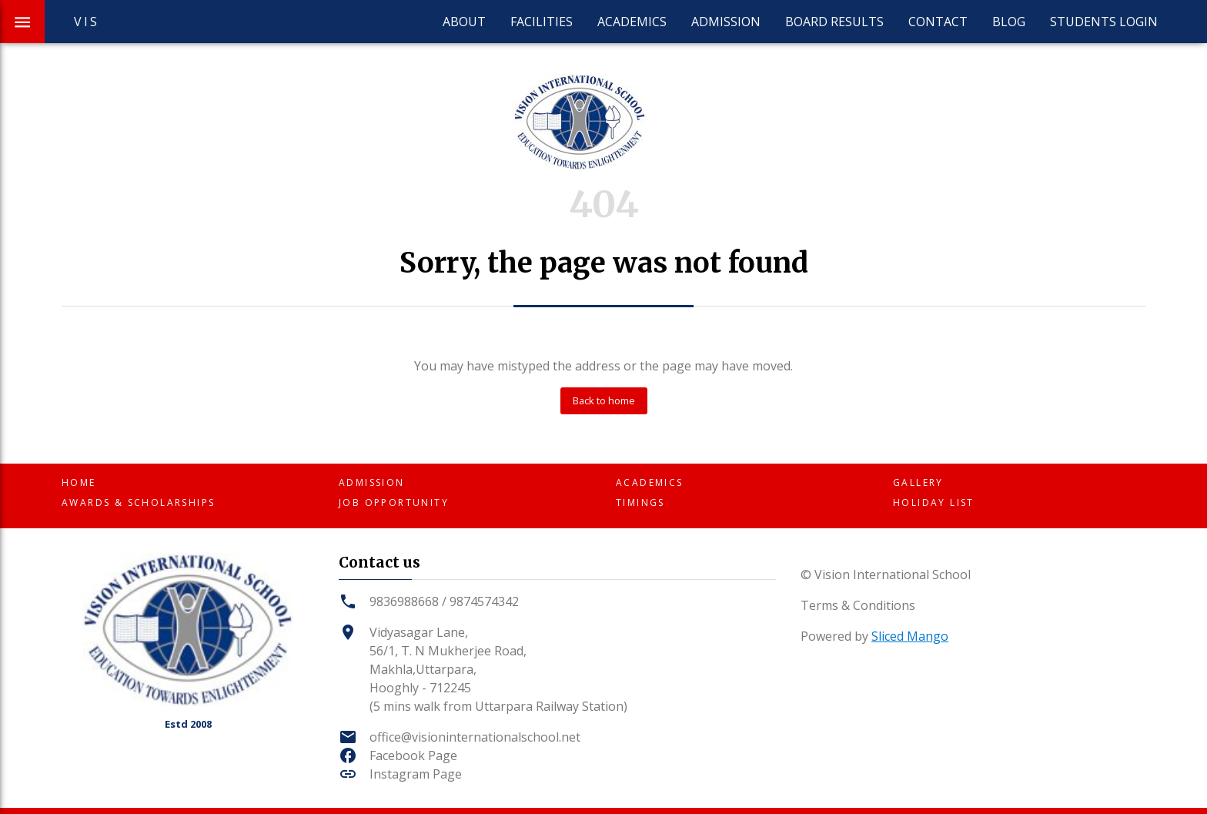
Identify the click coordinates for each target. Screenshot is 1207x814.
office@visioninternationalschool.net (474, 737)
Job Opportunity (394, 502)
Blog (1008, 21)
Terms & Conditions (858, 605)
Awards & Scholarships (138, 502)
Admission (726, 21)
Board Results (834, 21)
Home (79, 482)
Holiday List (934, 502)
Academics (632, 21)
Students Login (1104, 21)
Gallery (918, 482)
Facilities (541, 21)
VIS (87, 21)
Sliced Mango (909, 636)
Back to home (604, 400)
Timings (640, 502)
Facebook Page (413, 755)
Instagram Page (415, 773)
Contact (938, 21)
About (464, 21)
